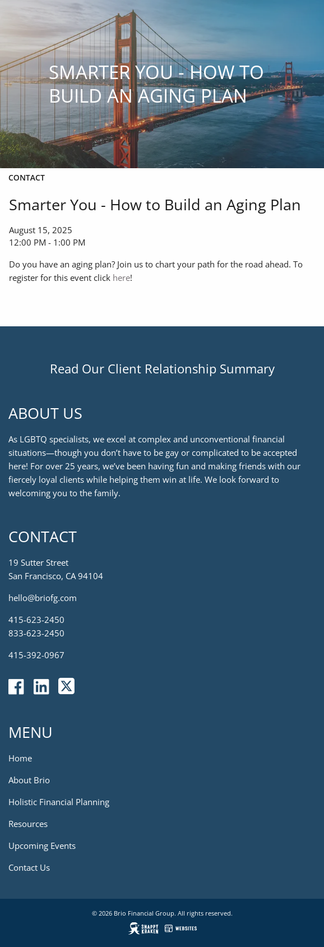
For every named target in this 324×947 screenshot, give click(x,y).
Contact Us (29, 868)
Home (20, 758)
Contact (26, 177)
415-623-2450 (36, 620)
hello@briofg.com (42, 598)
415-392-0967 (36, 655)
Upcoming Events (42, 846)
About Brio (29, 780)
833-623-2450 (36, 633)
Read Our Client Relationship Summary (162, 368)
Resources (28, 824)
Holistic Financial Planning (58, 802)
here (121, 277)
